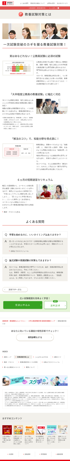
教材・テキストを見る (12, 212)
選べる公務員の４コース (12, 367)
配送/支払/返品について (38, 3)
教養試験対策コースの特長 (29, 362)
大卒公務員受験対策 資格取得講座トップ (41, 321)
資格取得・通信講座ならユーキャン (14, 321)
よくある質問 (24, 3)
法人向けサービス (62, 3)
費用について (30, 367)
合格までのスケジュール (20, 251)
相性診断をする (35, 337)
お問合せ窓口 (51, 3)
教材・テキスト (9, 362)
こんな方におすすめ (41, 357)
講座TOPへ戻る (15, 290)
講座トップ (7, 357)
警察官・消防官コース (45, 275)
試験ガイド (57, 357)
